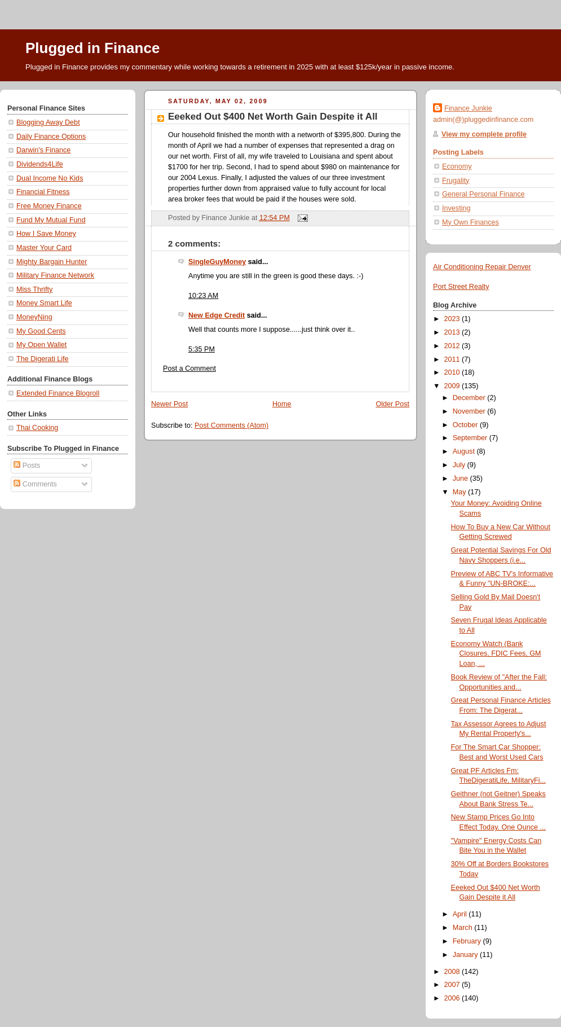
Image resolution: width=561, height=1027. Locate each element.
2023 (453, 319)
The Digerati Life (42, 359)
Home (281, 404)
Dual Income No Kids (49, 178)
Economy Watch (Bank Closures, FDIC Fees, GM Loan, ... (496, 654)
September (471, 438)
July (460, 465)
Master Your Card (44, 248)
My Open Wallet (41, 345)
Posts (27, 465)
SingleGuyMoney (217, 262)
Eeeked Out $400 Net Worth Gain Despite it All (273, 116)
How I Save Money (46, 234)
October (466, 425)
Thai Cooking (37, 428)
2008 (453, 972)
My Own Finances (470, 222)
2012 (453, 346)
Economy (457, 166)
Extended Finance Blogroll (57, 393)
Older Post (392, 404)
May (460, 492)
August (465, 451)
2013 (453, 332)
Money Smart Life (44, 303)
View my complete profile (484, 134)
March (464, 928)
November (470, 411)
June (461, 478)
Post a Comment (189, 368)
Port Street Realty (461, 287)
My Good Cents (41, 331)
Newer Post (169, 404)
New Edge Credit (216, 315)
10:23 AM (203, 296)
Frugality (455, 181)
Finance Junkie (468, 108)
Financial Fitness (43, 192)
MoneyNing (34, 317)
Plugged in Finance (92, 48)
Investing (456, 208)
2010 (453, 372)
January (466, 955)
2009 (453, 386)
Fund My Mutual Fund (51, 220)
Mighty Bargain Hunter (51, 262)
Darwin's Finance (43, 150)
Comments (35, 484)
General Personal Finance (483, 194)
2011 (453, 359)
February (468, 941)
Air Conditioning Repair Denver (482, 267)
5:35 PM (201, 349)
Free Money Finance (49, 206)
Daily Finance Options (51, 137)
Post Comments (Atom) (231, 425)
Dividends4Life (39, 164)
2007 (453, 985)
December (470, 398)
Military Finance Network (55, 275)
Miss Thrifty (34, 289)
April (461, 914)
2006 (453, 998)
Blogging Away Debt (48, 122)
